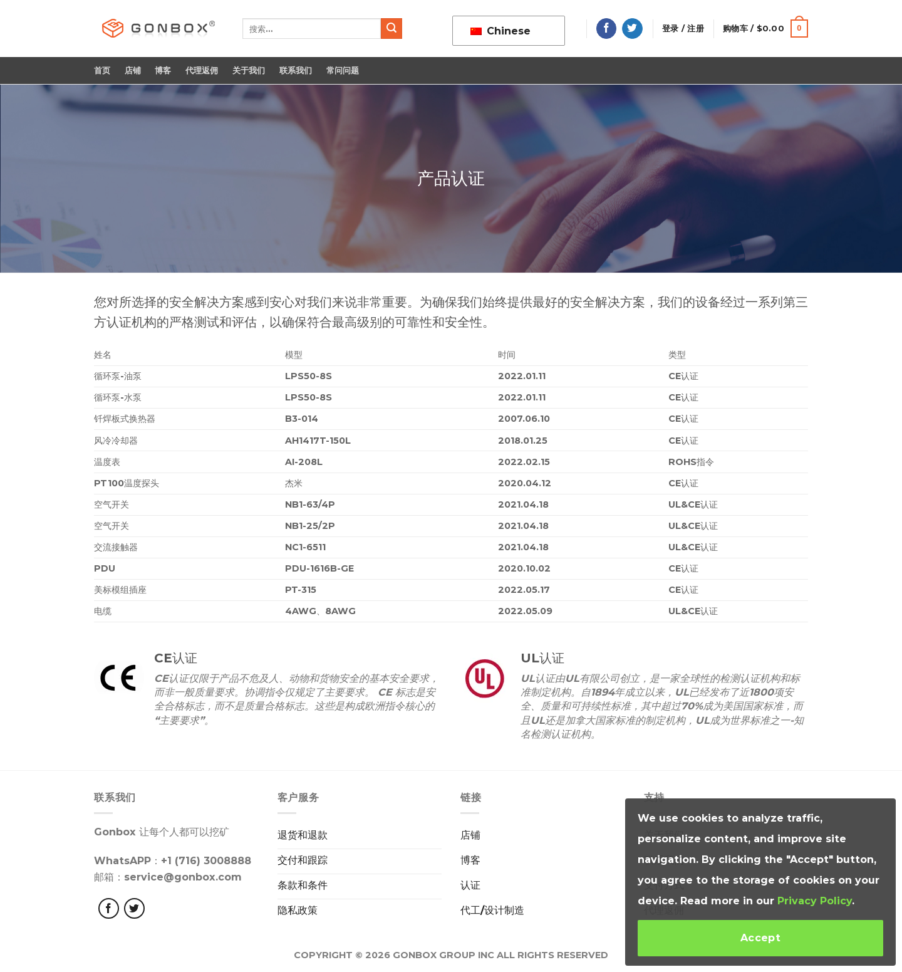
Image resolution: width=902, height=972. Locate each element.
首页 (102, 70)
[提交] (391, 28)
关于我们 (249, 70)
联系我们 (296, 70)
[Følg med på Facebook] (108, 908)
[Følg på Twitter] (134, 908)
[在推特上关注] (632, 28)
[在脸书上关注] (606, 28)
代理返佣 (202, 70)
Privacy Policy (814, 901)
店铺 (133, 70)
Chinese (500, 31)
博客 (163, 70)
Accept (760, 938)
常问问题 (343, 70)
